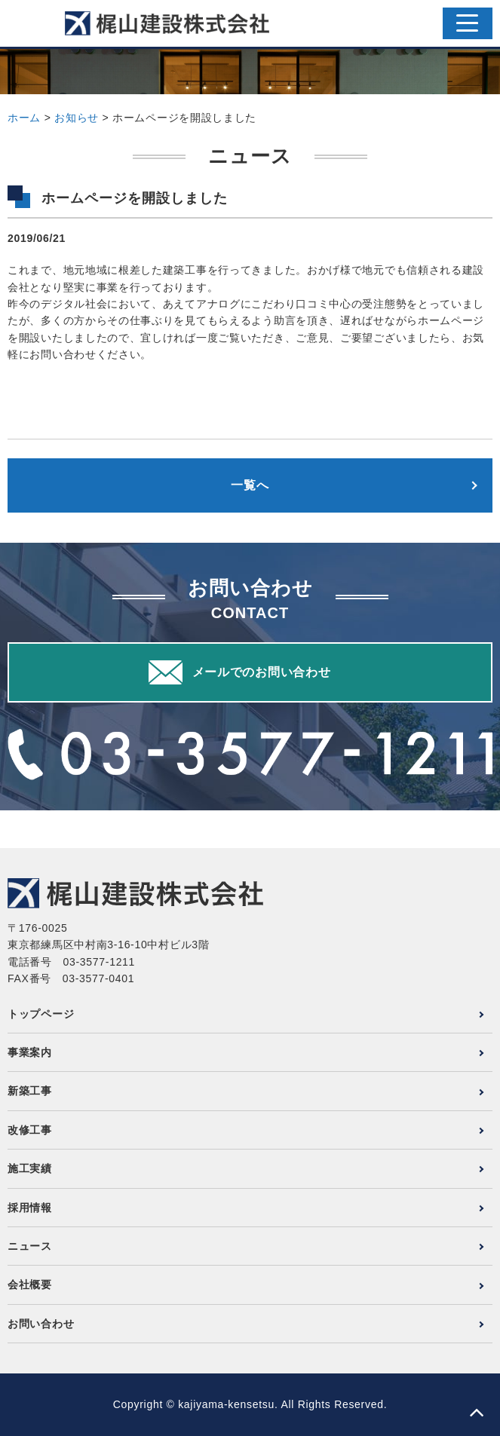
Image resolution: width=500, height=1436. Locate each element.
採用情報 (30, 1208)
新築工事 (30, 1091)
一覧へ (249, 485)
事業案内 (30, 1052)
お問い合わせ (41, 1324)
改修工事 (30, 1130)
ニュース (30, 1246)
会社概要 (30, 1284)
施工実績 (30, 1168)
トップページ (41, 1014)
